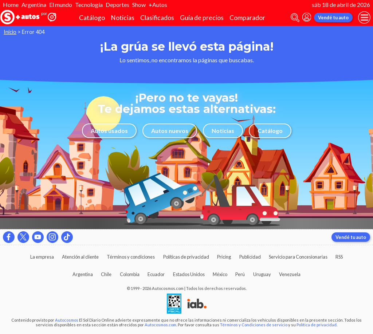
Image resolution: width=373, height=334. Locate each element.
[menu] (364, 17)
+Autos (158, 4)
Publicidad (250, 257)
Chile (106, 274)
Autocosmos (66, 320)
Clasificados (157, 17)
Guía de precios (202, 17)
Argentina (33, 4)
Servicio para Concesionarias (298, 257)
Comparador (247, 17)
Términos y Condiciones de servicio (253, 324)
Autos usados (109, 130)
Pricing (224, 257)
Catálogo (92, 17)
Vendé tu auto (333, 17)
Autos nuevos (169, 130)
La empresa (42, 257)
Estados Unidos (189, 274)
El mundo (60, 4)
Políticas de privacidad (186, 257)
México (220, 274)
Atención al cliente (80, 257)
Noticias (122, 17)
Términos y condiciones (131, 257)
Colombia (130, 274)
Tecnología (89, 4)
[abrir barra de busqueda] (295, 17)
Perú (240, 274)
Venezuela (290, 274)
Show (139, 4)
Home (11, 4)
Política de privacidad (317, 324)
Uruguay (262, 274)
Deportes (117, 4)
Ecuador (156, 274)
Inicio (10, 32)
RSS (339, 257)
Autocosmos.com (160, 324)
